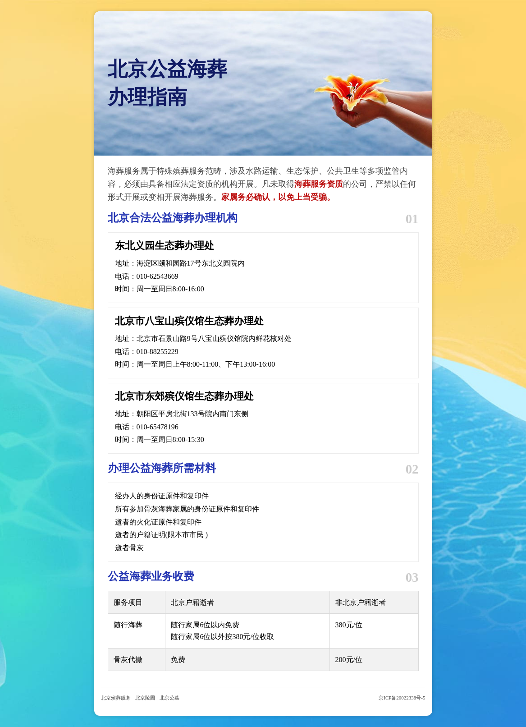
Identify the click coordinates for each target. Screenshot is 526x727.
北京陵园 (145, 697)
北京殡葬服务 (116, 697)
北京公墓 (169, 697)
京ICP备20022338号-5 (402, 697)
